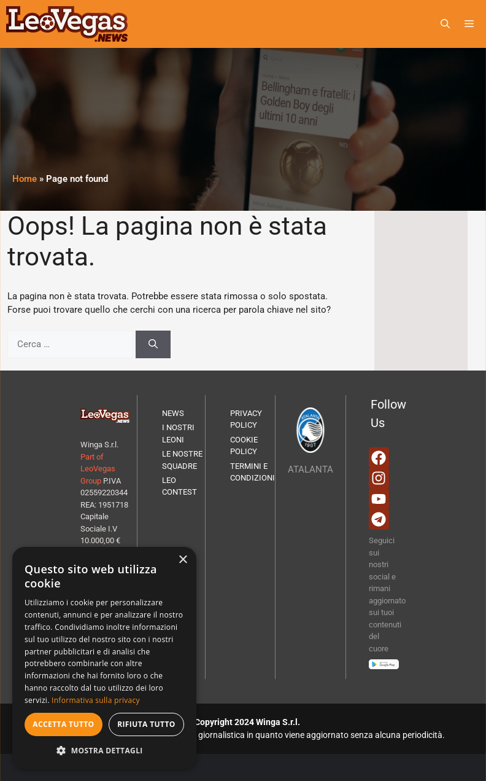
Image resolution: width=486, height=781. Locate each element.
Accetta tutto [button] (63, 724)
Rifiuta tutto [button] (146, 724)
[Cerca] (153, 344)
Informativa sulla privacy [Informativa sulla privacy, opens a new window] (96, 700)
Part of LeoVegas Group (97, 468)
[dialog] (104, 658)
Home (24, 178)
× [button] (182, 560)
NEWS (173, 413)
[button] (445, 24)
